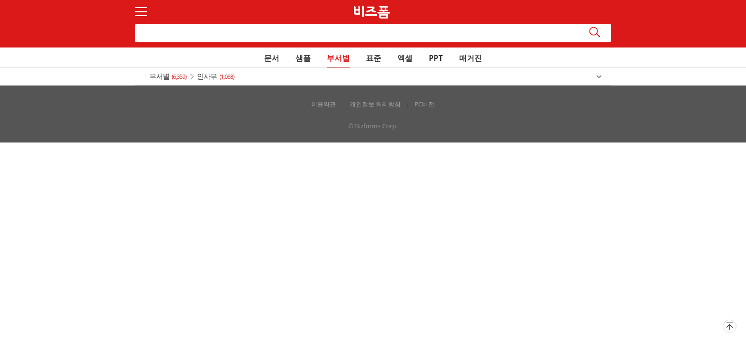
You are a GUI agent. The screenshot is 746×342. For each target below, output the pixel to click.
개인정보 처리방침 (375, 104)
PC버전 (424, 104)
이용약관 (323, 104)
